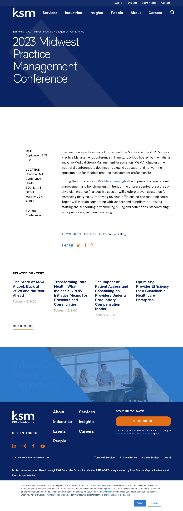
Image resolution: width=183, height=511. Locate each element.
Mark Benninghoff (117, 181)
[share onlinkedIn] (14, 446)
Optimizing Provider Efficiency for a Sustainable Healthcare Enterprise (152, 291)
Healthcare (90, 234)
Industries (73, 13)
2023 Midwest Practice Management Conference (55, 31)
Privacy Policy (105, 492)
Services (50, 13)
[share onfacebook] (33, 446)
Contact (165, 3)
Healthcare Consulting (112, 234)
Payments (132, 3)
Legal (167, 457)
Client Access (149, 3)
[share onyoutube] (43, 446)
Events (118, 3)
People (117, 13)
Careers (155, 13)
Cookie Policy (150, 457)
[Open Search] (172, 12)
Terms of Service (143, 433)
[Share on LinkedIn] (80, 245)
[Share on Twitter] (94, 245)
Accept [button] (140, 503)
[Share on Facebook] (87, 245)
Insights (96, 13)
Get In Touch (25, 433)
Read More (23, 326)
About (136, 13)
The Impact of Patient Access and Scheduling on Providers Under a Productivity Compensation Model (111, 295)
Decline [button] (154, 503)
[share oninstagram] (24, 446)
